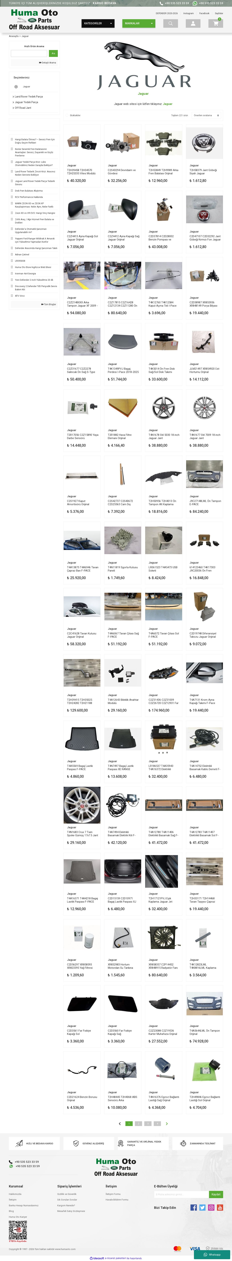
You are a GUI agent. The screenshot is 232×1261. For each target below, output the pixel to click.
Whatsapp (212, 1255)
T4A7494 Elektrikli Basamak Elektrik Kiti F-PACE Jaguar (122, 833)
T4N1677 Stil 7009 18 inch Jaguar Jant (205, 436)
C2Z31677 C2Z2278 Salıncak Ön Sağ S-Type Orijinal (81, 370)
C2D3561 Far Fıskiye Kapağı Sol (79, 1032)
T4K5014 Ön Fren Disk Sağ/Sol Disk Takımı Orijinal (162, 370)
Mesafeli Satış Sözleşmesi (71, 1211)
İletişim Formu (113, 1194)
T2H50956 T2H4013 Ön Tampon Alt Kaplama (162, 502)
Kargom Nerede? (66, 1205)
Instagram (188, 13)
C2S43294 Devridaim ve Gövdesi (122, 172)
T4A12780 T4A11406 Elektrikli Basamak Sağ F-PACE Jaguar (163, 833)
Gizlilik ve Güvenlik (66, 1194)
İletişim (12, 1199)
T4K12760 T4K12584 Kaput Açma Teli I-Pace (163, 304)
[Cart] (215, 23)
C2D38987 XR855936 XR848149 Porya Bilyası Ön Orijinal (203, 304)
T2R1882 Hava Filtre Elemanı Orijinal (120, 436)
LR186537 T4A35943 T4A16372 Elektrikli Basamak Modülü (161, 767)
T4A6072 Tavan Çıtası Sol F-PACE (164, 635)
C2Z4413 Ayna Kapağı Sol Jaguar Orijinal (82, 238)
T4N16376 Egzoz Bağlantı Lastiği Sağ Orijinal (164, 1098)
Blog (11, 1211)
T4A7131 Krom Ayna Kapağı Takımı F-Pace (202, 701)
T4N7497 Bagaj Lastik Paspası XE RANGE (121, 767)
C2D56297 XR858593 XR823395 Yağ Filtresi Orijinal (80, 966)
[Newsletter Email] (188, 1194)
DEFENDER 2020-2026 (167, 13)
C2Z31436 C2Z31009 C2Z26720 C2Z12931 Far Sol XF (164, 701)
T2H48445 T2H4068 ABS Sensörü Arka (122, 1098)
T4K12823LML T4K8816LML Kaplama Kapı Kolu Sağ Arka (203, 966)
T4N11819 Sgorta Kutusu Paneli (123, 569)
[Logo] (34, 19)
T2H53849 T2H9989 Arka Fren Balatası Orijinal (163, 172)
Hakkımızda (15, 1194)
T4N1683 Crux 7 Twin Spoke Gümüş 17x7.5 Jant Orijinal (82, 833)
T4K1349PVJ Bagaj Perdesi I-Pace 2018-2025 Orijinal (123, 370)
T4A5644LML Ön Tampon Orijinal (205, 1032)
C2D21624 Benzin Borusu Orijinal (82, 1098)
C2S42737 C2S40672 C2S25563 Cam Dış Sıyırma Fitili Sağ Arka (120, 502)
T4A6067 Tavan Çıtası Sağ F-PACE (123, 635)
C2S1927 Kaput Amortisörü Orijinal (78, 502)
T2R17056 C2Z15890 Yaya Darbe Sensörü (82, 436)
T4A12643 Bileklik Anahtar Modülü (123, 701)
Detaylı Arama (47, 62)
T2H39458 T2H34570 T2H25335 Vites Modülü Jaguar (81, 172)
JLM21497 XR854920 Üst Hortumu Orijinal (204, 370)
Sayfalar (219, 13)
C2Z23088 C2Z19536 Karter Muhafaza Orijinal (163, 1032)
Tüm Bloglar (48, 304)
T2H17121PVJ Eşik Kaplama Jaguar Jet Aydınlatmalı (160, 900)
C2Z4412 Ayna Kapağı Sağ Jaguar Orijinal (123, 238)
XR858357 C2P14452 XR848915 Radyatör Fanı (163, 966)
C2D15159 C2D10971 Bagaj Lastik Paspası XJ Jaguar (122, 900)
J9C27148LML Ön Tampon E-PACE (205, 502)
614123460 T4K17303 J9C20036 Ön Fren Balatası (202, 569)
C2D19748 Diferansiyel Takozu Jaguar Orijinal (203, 635)
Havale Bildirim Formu (117, 1199)
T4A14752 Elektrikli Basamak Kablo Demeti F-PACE (205, 767)
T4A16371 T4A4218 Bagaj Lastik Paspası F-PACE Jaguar (82, 900)
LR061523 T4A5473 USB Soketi (163, 569)
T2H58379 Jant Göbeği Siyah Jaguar (203, 172)
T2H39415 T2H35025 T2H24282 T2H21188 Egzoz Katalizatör (79, 701)
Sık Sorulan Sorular (67, 1199)
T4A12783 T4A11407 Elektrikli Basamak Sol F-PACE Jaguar (204, 833)
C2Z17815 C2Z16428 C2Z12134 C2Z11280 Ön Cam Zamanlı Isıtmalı (122, 304)
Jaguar (25, 36)
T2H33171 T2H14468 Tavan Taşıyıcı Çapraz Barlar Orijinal (202, 900)
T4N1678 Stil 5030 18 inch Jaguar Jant (164, 436)
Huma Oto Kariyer (18, 1217)
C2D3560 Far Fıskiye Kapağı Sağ (120, 1032)
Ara (53, 53)
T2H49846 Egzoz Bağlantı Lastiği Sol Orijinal (205, 1098)
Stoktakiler (75, 115)
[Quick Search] (29, 53)
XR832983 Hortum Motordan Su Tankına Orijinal (120, 966)
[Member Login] (193, 23)
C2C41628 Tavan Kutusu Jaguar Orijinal (81, 635)
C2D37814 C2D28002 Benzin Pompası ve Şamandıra (161, 238)
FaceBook (204, 13)
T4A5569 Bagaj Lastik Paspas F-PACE (80, 767)
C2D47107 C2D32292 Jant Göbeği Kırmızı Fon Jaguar (205, 238)
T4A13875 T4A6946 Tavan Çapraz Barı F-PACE (82, 569)
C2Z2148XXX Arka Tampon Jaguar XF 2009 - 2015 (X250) (82, 304)
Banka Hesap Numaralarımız (23, 1205)
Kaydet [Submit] (216, 1194)
